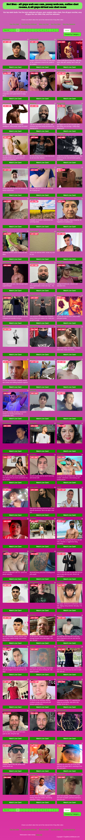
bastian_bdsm (61, 134)
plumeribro (6, 679)
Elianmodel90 (7, 582)
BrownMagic (7, 167)
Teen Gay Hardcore (69, 24)
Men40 (59, 487)
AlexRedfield (61, 39)
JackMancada (61, 326)
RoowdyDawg (34, 582)
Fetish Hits (39, 835)
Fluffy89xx (33, 454)
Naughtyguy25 (34, 231)
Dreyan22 (6, 487)
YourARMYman (7, 199)
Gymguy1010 (61, 103)
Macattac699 (7, 710)
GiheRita (5, 551)
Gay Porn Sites (55, 24)
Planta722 (33, 615)
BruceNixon (6, 71)
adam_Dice (33, 423)
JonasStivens (34, 743)
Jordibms (6, 359)
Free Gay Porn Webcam (29, 24)
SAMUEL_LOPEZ (62, 646)
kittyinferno (6, 454)
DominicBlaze (61, 71)
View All (6, 30)
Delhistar (32, 359)
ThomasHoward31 (35, 295)
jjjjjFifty (5, 231)
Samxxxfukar (34, 326)
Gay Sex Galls (14, 24)
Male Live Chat (44, 24)
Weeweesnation (8, 423)
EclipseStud (33, 679)
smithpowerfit (34, 39)
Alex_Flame (60, 454)
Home (67, 30)
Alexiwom (33, 518)
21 (53, 30)
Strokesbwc (60, 582)
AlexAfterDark (34, 262)
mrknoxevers (7, 103)
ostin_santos (34, 487)
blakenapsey (7, 615)
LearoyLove (60, 295)
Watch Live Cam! (15, 67)
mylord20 (6, 390)
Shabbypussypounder (64, 743)
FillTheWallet (34, 134)
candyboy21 (6, 646)
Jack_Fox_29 (61, 359)
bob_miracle (61, 231)
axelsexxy (33, 390)
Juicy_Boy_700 (7, 518)
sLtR (58, 390)
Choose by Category (72, 34)
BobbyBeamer (34, 199)
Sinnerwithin (61, 167)
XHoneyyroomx (35, 71)
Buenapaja (6, 774)
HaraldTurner (34, 774)
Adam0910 (33, 710)
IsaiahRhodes (7, 262)
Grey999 (59, 615)
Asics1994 (60, 262)
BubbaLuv (33, 103)
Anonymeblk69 (61, 710)
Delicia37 (60, 423)
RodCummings (34, 167)
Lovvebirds (6, 134)
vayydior (32, 646)
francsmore (6, 39)
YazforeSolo (61, 199)
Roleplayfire (61, 518)
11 (46, 30)
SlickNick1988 (61, 774)
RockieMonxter (61, 679)
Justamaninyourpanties (10, 743)
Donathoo (6, 326)
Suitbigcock (60, 551)
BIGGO (32, 551)
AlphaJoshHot (7, 295)
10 (42, 30)
